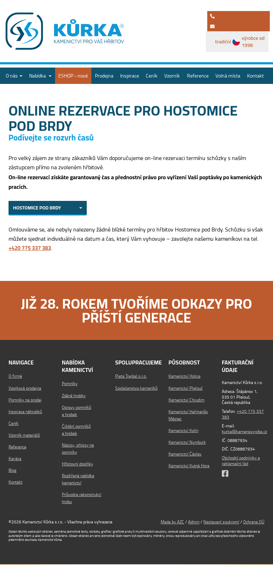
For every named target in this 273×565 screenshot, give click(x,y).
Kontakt (255, 75)
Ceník (151, 75)
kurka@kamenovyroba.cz (244, 432)
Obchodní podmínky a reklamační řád (241, 461)
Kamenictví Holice (184, 377)
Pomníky (69, 384)
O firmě (15, 377)
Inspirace (129, 75)
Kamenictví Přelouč (185, 389)
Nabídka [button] (40, 75)
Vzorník (172, 75)
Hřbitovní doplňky (77, 464)
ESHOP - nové (73, 75)
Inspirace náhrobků (25, 412)
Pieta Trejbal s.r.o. (131, 377)
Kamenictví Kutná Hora (188, 466)
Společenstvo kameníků (136, 389)
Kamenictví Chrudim (186, 400)
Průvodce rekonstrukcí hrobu (81, 498)
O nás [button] (14, 75)
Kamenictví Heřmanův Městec (188, 416)
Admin (193, 522)
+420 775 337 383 (243, 414)
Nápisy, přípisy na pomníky (78, 449)
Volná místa (227, 75)
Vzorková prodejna (25, 389)
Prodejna (104, 75)
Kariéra (15, 459)
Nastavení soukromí (221, 522)
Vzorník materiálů (24, 435)
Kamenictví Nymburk (187, 443)
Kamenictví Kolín (183, 431)
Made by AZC (172, 522)
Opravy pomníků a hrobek (76, 411)
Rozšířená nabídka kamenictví (78, 480)
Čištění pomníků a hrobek (76, 430)
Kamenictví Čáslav (185, 454)
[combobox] (48, 208)
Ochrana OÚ (253, 522)
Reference (198, 75)
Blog (12, 471)
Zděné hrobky (74, 396)
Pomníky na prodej (25, 400)
